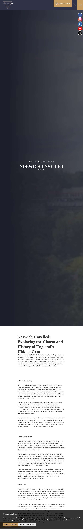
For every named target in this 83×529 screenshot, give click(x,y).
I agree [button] (6, 524)
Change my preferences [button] (27, 524)
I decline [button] (14, 524)
